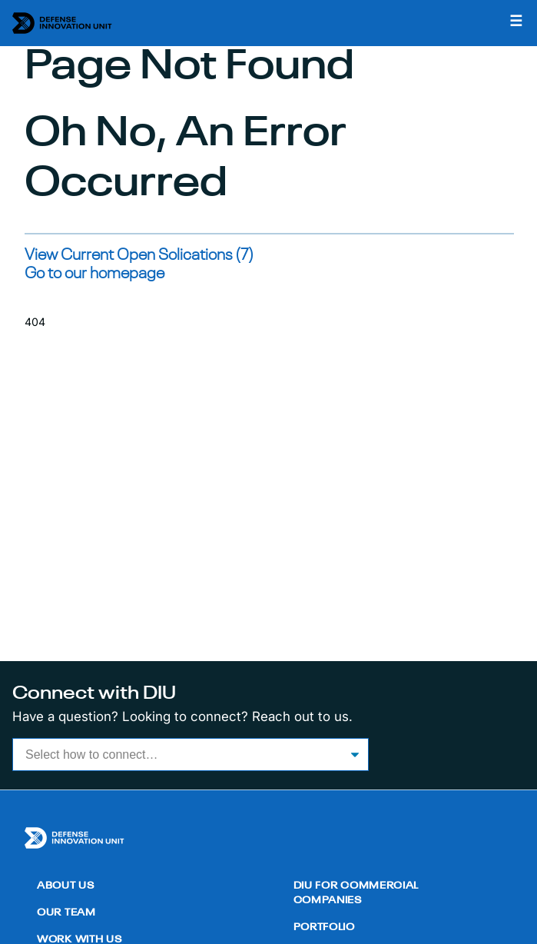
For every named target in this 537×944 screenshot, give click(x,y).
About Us (65, 886)
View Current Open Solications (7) (139, 256)
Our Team (66, 913)
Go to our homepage (94, 274)
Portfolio (324, 927)
